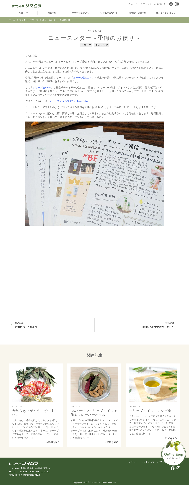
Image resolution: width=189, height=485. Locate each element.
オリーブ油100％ (82, 77)
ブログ (22, 20)
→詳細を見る (53, 442)
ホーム (12, 20)
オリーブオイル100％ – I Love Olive (69, 101)
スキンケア (102, 45)
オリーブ (34, 20)
